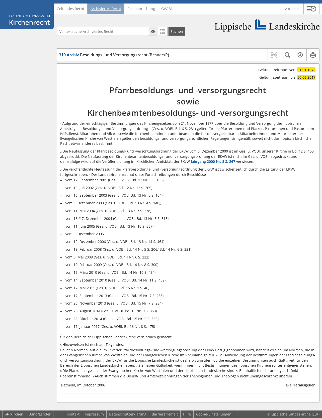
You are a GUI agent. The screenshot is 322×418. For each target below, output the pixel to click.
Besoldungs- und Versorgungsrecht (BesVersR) (114, 55)
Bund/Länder (40, 414)
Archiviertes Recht (106, 8)
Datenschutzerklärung (127, 414)
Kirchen (14, 414)
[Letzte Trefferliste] (163, 31)
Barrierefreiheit (165, 414)
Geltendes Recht (70, 8)
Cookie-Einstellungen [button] (213, 414)
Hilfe (187, 414)
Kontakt (73, 414)
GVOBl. (167, 8)
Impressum (94, 414)
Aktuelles (292, 8)
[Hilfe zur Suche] (153, 31)
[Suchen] (176, 31)
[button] (311, 9)
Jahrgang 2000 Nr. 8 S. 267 (213, 161)
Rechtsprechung (141, 8)
